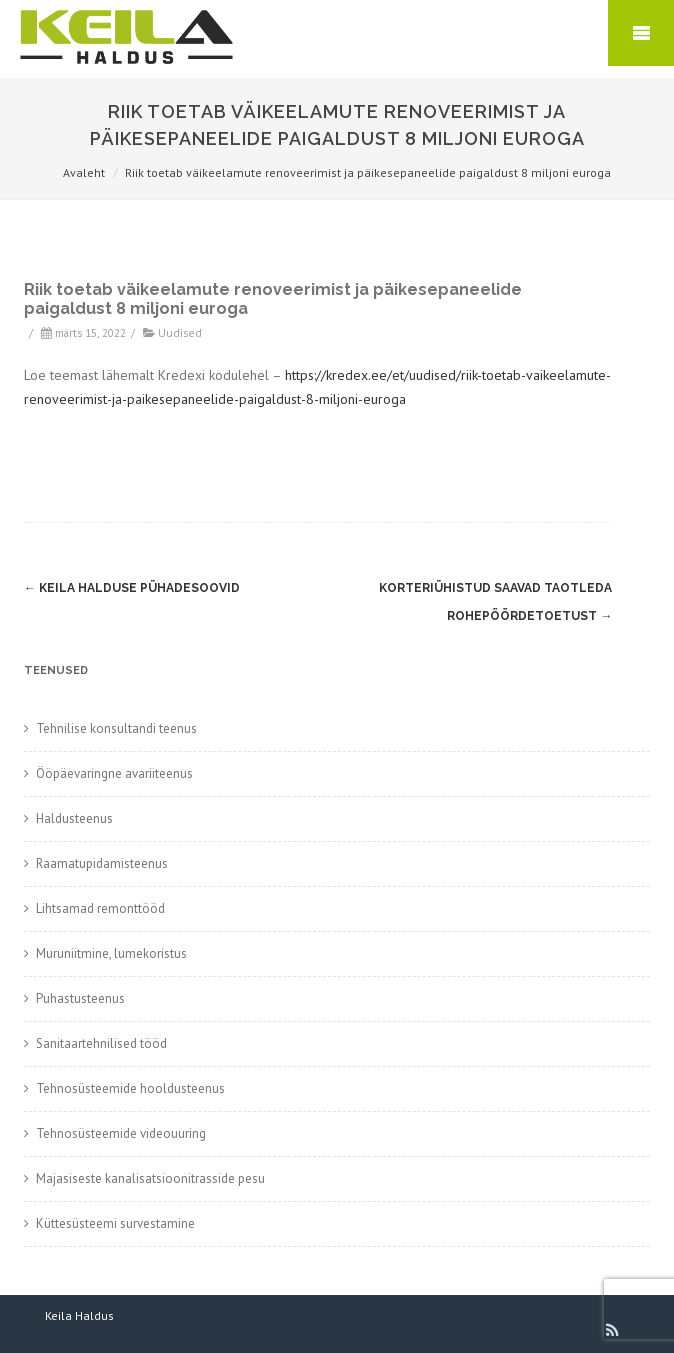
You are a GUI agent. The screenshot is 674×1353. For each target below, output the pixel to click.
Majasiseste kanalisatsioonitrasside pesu (150, 1178)
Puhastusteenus (80, 998)
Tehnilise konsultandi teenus (116, 728)
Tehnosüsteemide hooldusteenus (130, 1088)
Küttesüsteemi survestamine (115, 1223)
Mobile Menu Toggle (641, 33)
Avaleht (84, 172)
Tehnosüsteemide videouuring (121, 1133)
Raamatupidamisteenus (102, 863)
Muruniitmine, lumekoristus (111, 953)
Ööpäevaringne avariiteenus (114, 773)
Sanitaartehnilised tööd (101, 1043)
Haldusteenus (74, 818)
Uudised (180, 332)
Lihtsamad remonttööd (100, 908)
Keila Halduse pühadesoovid (132, 588)
